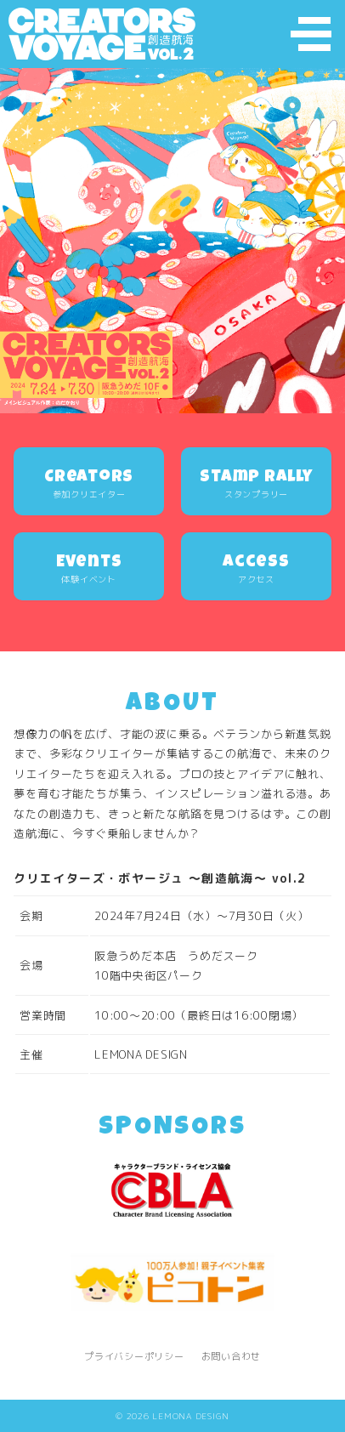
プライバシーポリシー (134, 1356)
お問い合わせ (231, 1356)
